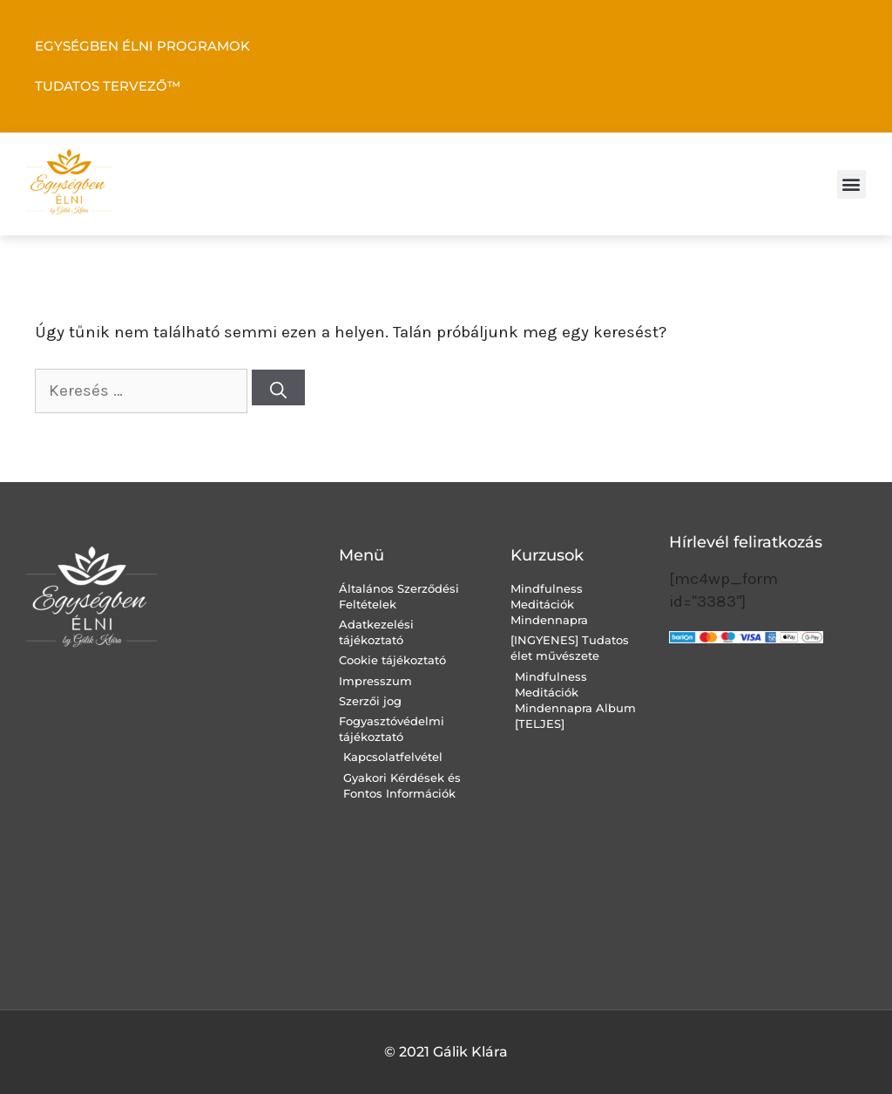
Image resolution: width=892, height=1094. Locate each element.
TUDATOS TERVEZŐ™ (107, 86)
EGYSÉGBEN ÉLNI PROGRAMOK (142, 45)
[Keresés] (278, 387)
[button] (851, 184)
